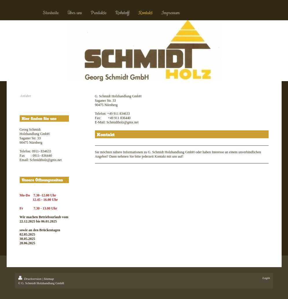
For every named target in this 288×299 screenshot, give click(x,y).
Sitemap (49, 278)
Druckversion (30, 278)
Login (266, 278)
